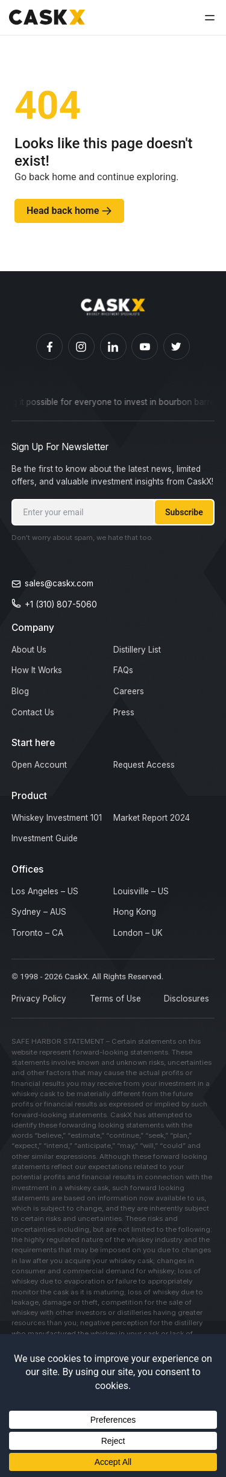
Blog (20, 691)
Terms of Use (115, 998)
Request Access (144, 765)
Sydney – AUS (38, 912)
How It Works (36, 670)
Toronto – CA (37, 933)
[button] (209, 17)
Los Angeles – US (44, 891)
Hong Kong (134, 912)
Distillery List (137, 649)
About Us (28, 649)
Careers (128, 691)
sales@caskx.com (59, 583)
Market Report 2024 (151, 818)
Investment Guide (44, 838)
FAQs (123, 670)
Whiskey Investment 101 (56, 818)
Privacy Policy (38, 998)
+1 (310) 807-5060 (61, 604)
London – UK (138, 933)
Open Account (39, 765)
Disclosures (186, 998)
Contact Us (32, 712)
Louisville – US (141, 891)
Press (123, 712)
